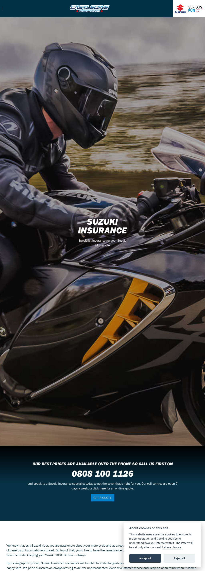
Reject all (179, 558)
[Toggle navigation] (2, 9)
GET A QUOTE (102, 498)
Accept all (145, 558)
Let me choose (171, 547)
